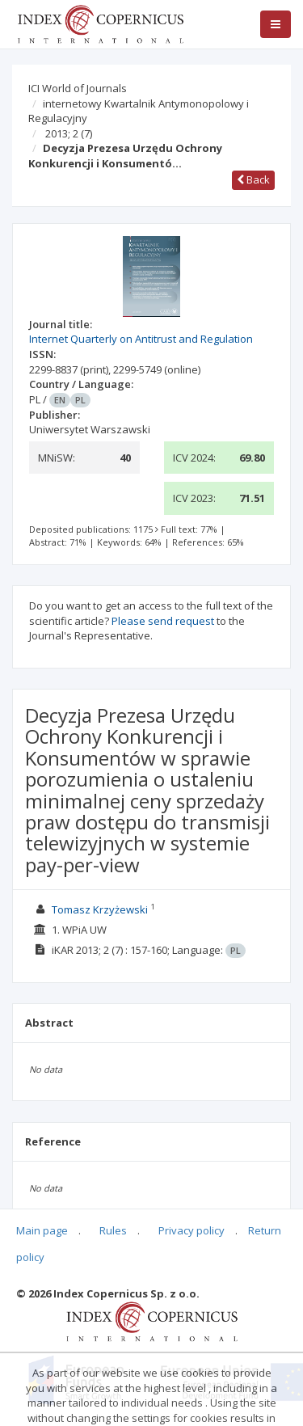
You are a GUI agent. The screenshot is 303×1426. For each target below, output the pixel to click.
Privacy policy (191, 1230)
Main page (42, 1230)
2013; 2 (68, 133)
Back (253, 179)
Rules (113, 1230)
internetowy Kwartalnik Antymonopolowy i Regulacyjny (138, 111)
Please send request (163, 621)
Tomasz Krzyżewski (100, 909)
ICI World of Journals (77, 88)
